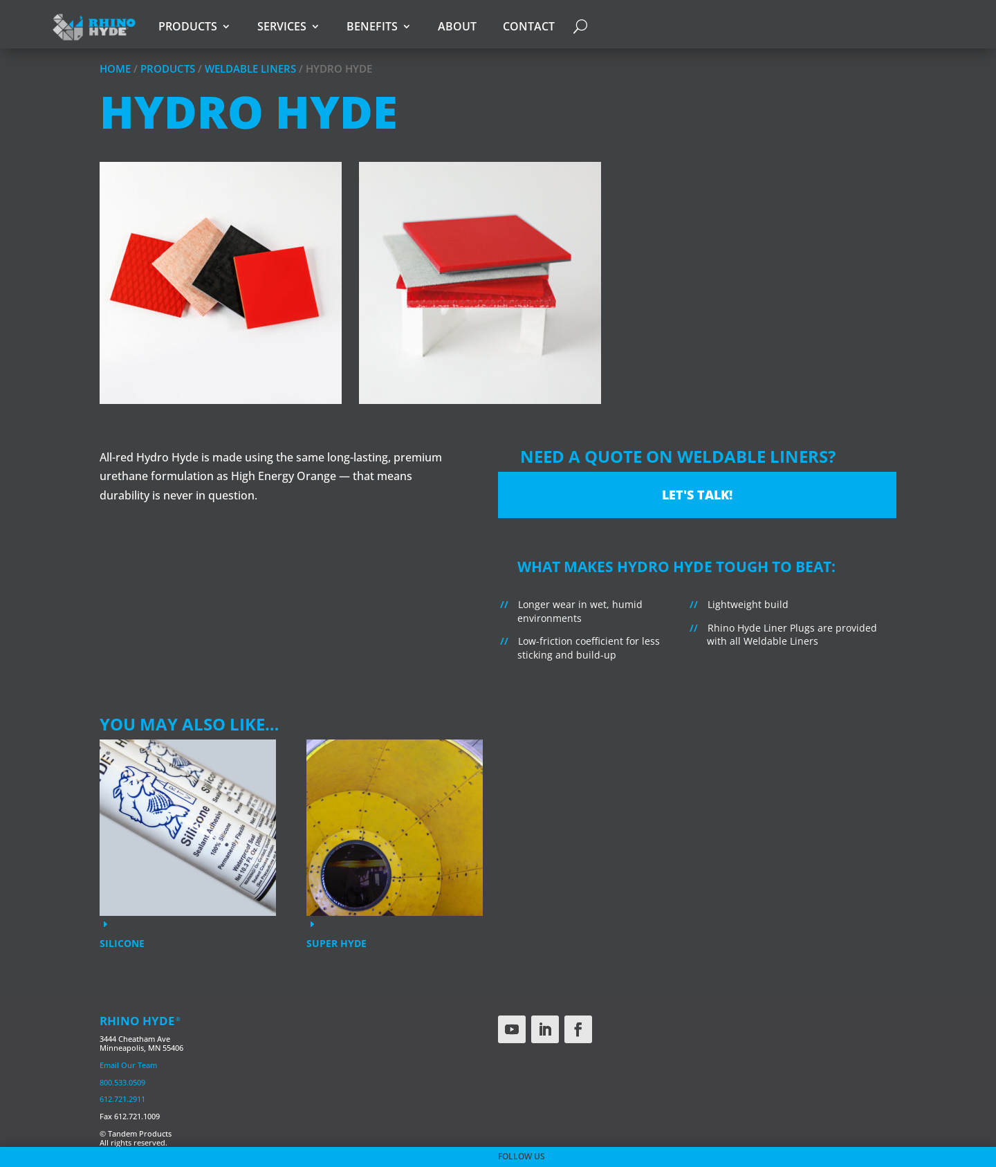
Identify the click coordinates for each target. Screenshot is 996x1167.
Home (115, 68)
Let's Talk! (697, 494)
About (457, 26)
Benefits (372, 26)
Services (281, 26)
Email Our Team (128, 1065)
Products (187, 26)
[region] (498, 294)
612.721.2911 (122, 1099)
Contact (529, 26)
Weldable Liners (250, 68)
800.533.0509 (122, 1082)
